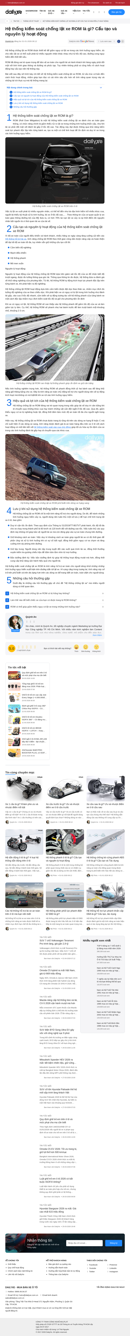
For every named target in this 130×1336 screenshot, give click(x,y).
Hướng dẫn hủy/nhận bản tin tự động (64, 1271)
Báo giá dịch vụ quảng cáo (59, 1264)
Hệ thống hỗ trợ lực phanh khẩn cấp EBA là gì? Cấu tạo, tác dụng (105, 912)
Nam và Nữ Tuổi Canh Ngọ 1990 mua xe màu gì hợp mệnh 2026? (108, 969)
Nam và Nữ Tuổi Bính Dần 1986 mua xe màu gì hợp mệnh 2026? (108, 1024)
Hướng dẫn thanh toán (57, 1267)
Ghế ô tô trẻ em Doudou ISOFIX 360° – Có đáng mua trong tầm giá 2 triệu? (34, 718)
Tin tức (86, 11)
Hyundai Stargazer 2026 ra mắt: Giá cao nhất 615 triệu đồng (58, 1210)
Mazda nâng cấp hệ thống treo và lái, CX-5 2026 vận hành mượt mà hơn (58, 1002)
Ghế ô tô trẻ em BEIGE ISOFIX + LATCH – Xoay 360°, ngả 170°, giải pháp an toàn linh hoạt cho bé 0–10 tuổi (34, 729)
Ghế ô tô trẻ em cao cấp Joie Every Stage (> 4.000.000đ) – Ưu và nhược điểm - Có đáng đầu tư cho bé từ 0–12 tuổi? (34, 696)
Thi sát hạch (120, 3)
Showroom (31, 11)
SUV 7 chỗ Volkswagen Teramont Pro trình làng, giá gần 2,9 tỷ (57, 942)
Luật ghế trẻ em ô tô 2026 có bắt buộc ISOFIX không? (56, 1180)
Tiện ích (77, 11)
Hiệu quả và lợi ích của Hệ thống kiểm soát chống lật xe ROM (40, 99)
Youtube (91, 1268)
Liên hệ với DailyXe (16, 1274)
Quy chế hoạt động (16, 1267)
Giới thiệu (12, 1264)
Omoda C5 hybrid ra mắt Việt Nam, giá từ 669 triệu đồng (57, 972)
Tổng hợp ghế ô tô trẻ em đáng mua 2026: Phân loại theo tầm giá (33, 685)
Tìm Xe (42, 11)
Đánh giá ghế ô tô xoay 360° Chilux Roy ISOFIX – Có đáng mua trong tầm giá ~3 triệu (34, 707)
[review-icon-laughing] (76, 648)
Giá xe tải (64, 12)
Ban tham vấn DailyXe (52, 958)
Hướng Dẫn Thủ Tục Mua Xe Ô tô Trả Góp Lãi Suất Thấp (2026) (109, 958)
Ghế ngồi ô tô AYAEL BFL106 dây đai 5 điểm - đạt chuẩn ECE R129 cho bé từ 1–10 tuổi (34, 740)
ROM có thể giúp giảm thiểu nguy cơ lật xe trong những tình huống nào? (45, 607)
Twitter (91, 1271)
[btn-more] (122, 41)
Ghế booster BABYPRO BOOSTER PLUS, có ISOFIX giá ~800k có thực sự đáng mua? (34, 751)
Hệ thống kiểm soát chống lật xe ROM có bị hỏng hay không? (40, 593)
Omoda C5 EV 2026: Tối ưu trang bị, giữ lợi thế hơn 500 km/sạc (58, 1150)
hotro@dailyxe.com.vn (15, 3)
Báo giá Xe (116, 12)
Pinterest (112, 1265)
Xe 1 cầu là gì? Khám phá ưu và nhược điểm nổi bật (21, 806)
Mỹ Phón (53, 875)
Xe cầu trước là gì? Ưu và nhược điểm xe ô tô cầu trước (62, 806)
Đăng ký (113, 1243)
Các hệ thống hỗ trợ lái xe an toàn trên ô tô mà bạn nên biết (22, 912)
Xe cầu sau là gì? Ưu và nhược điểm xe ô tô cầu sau (105, 806)
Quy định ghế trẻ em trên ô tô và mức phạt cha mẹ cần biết (34, 674)
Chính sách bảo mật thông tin (20, 1271)
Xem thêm (97, 635)
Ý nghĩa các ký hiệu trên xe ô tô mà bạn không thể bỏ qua (109, 980)
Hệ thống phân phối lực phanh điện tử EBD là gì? (64, 912)
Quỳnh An (9, 41)
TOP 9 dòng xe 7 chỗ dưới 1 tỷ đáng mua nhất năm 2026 (109, 947)
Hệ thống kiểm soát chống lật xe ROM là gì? (32, 92)
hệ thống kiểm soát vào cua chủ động (52, 427)
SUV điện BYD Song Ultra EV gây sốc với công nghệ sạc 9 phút (57, 1031)
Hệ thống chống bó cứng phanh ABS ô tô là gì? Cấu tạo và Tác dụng (105, 859)
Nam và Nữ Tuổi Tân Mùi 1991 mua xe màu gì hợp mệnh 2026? (107, 991)
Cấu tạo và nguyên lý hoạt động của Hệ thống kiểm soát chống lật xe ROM (46, 96)
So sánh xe (107, 3)
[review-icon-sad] (96, 648)
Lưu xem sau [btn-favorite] (104, 41)
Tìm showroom (93, 3)
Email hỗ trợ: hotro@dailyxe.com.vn (21, 1295)
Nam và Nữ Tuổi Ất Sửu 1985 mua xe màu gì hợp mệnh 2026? (107, 1002)
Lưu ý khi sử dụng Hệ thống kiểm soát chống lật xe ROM (38, 103)
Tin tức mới (45, 937)
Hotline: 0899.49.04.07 (16, 1291)
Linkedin (112, 1268)
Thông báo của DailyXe (58, 1274)
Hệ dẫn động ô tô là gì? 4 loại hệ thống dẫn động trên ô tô (22, 859)
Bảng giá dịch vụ (77, 3)
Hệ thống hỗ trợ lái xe (15, 239)
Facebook (92, 1265)
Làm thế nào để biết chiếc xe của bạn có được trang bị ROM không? (44, 600)
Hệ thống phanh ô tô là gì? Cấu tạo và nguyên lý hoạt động (64, 859)
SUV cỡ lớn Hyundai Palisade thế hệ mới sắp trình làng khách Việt (58, 1091)
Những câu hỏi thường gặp (25, 107)
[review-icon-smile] (85, 648)
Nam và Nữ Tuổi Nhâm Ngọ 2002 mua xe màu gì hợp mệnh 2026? (109, 1013)
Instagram (112, 1271)
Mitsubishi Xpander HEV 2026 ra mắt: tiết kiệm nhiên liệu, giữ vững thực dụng (57, 1061)
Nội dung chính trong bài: (20, 87)
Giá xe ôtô (51, 12)
